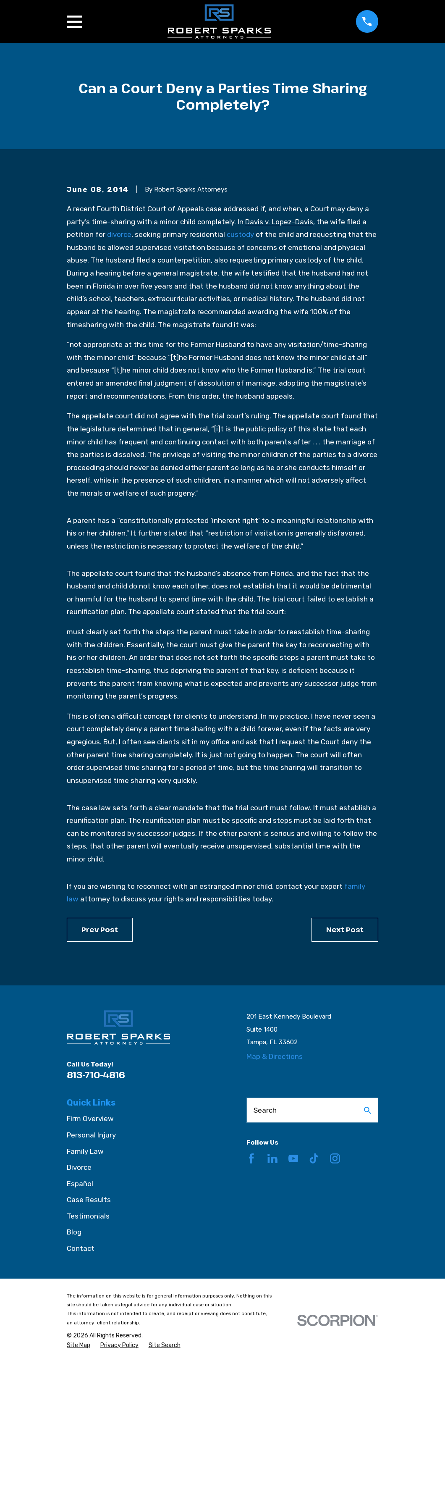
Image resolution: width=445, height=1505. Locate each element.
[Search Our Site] (367, 1253)
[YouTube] (293, 1301)
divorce (119, 377)
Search (265, 1253)
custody (240, 377)
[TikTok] (314, 1301)
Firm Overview (90, 1262)
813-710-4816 (96, 1217)
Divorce (79, 1310)
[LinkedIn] (272, 1301)
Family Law (85, 1294)
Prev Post (99, 1072)
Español (80, 1326)
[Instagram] (335, 1301)
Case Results (89, 1342)
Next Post (345, 1072)
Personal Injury (91, 1278)
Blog (74, 1375)
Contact (80, 1391)
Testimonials (88, 1359)
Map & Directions (274, 1199)
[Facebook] (251, 1301)
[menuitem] (78, 1488)
